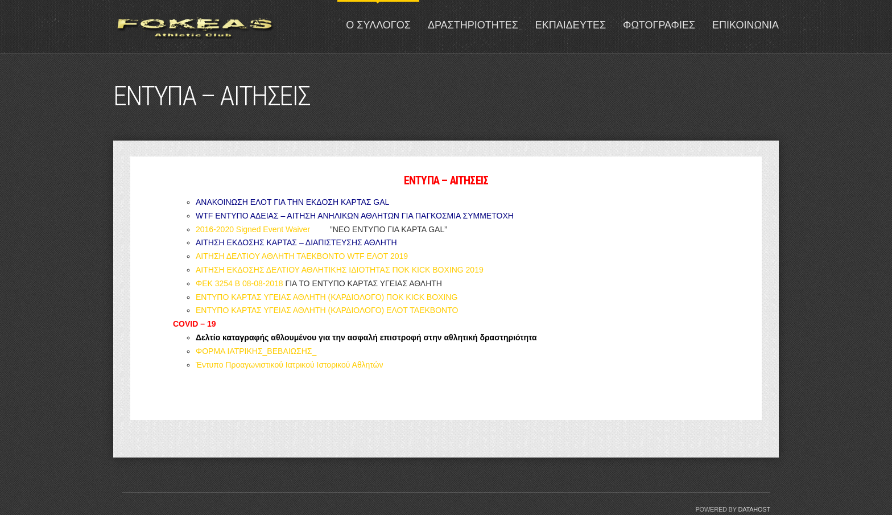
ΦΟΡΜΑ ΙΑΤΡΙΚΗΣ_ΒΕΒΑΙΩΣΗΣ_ (256, 351)
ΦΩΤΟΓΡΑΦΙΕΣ (659, 25)
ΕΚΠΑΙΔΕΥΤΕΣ (570, 25)
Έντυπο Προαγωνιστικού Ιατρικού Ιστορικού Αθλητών (289, 364)
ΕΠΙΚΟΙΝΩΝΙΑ (745, 25)
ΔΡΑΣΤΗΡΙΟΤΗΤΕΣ (473, 25)
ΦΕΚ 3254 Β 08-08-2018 (239, 283)
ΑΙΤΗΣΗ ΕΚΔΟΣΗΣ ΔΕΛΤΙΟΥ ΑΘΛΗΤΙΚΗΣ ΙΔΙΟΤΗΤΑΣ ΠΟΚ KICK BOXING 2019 (340, 269)
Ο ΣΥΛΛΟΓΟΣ (378, 25)
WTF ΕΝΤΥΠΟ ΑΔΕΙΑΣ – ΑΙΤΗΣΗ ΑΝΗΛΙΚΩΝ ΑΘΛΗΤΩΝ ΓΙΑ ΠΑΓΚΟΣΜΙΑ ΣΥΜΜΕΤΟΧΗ (355, 215)
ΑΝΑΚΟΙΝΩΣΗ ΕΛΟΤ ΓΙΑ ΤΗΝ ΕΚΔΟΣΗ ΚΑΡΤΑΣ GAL (292, 202)
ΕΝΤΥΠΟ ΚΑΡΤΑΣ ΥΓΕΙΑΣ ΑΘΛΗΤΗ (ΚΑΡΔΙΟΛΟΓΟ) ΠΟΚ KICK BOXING (326, 297)
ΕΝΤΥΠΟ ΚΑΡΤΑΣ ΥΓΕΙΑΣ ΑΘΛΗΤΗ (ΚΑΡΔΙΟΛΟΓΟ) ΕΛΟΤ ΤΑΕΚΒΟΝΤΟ (327, 310)
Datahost (754, 509)
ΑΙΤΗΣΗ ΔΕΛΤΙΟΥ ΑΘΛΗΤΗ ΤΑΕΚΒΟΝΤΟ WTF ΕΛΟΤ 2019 (302, 256)
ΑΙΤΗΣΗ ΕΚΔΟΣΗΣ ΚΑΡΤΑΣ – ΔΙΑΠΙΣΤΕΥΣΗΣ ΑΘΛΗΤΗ (296, 242)
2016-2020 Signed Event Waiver (253, 229)
